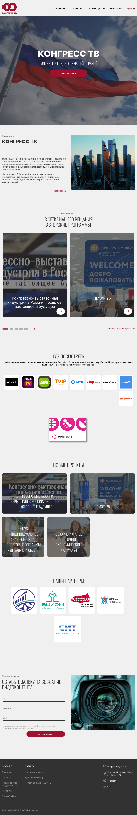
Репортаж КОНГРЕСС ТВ (38, 782)
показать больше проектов (121, 328)
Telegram (111, 780)
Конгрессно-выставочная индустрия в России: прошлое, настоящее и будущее (35, 302)
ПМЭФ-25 (102, 298)
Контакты (7, 790)
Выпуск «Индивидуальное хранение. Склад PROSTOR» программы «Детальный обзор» (24, 539)
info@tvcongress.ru (116, 766)
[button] (5, 329)
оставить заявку (45, 734)
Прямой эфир (9, 796)
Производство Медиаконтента (10, 784)
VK (108, 786)
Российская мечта (34, 772)
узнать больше (68, 73)
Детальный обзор (34, 777)
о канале (59, 8)
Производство (96, 8)
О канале (7, 772)
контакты (116, 8)
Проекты (76, 8)
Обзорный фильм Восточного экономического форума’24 (69, 542)
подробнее (60, 191)
